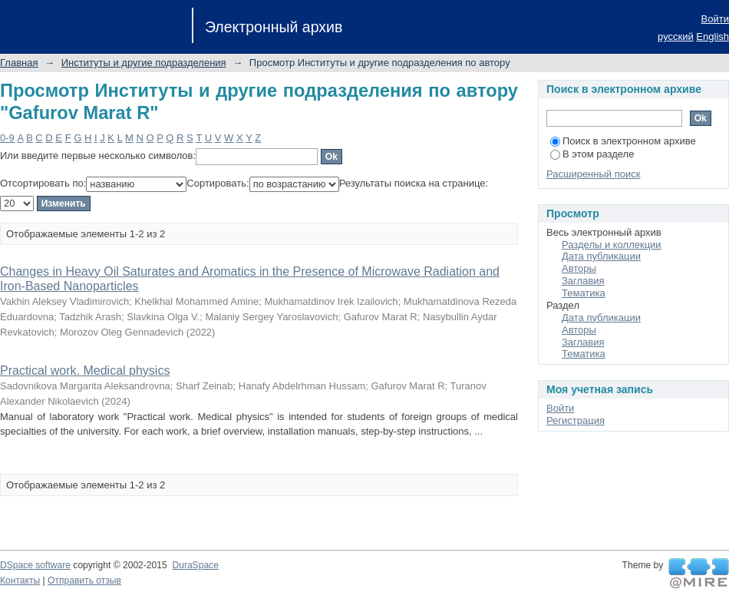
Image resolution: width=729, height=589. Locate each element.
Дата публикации (601, 256)
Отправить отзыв (84, 580)
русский (676, 36)
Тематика (583, 293)
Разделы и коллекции (611, 244)
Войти (715, 19)
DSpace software (35, 565)
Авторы (579, 268)
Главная (19, 62)
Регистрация (575, 420)
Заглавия (583, 280)
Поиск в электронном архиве (623, 141)
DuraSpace (195, 565)
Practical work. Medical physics (85, 370)
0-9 (7, 138)
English (712, 36)
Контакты (20, 580)
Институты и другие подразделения (143, 62)
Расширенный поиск (593, 174)
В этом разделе (592, 154)
